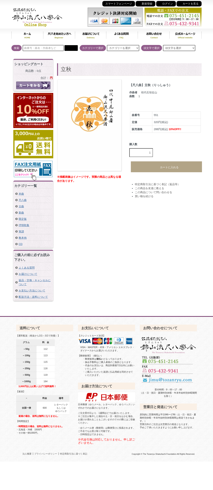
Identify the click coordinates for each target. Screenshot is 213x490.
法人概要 (27, 453)
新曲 (21, 212)
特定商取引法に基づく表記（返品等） (157, 184)
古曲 (21, 206)
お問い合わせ (153, 34)
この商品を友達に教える (149, 188)
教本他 (23, 237)
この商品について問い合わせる (153, 192)
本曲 (21, 193)
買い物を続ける (144, 196)
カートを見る (189, 3)
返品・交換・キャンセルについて (35, 282)
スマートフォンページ (118, 3)
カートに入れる (166, 166)
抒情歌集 (24, 225)
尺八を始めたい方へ (59, 34)
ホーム (27, 34)
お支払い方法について (32, 290)
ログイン (166, 3)
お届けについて (90, 34)
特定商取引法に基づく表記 (73, 453)
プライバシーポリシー (45, 453)
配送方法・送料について (33, 296)
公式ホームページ (185, 34)
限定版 (23, 218)
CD (20, 244)
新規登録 (145, 3)
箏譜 (21, 231)
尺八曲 (23, 200)
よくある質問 (122, 34)
